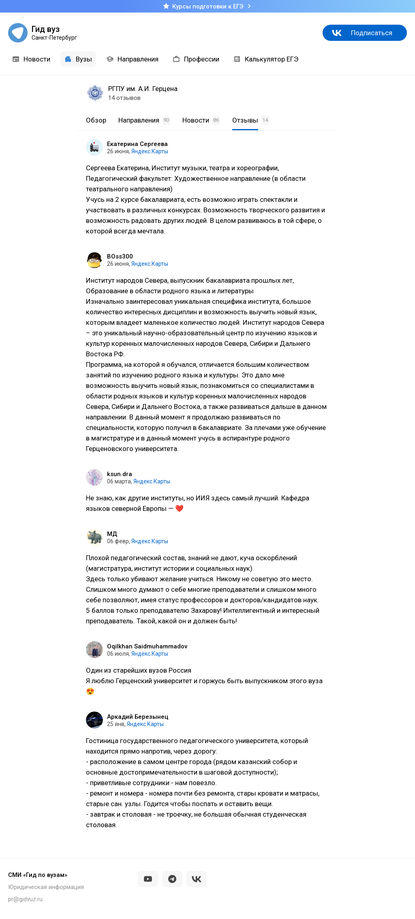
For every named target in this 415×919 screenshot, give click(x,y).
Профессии (196, 59)
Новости (31, 59)
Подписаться (371, 33)
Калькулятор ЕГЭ (265, 59)
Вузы (78, 59)
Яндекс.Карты (149, 151)
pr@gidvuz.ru (25, 899)
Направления (132, 59)
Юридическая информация (46, 887)
